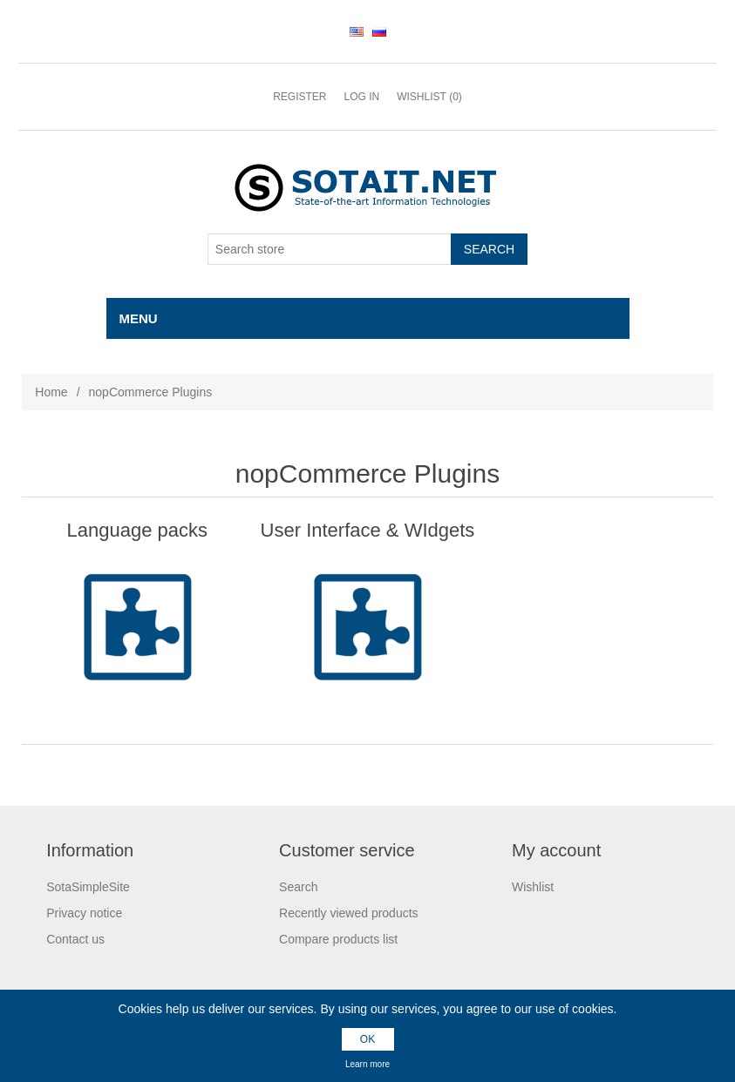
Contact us (75, 939)
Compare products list (338, 939)
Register (299, 97)
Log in (361, 97)
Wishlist (533, 887)
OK (367, 1039)
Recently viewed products (349, 913)
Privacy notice (84, 913)
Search (298, 887)
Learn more (367, 1064)
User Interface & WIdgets (368, 530)
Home (51, 392)
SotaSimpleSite (88, 887)
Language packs (137, 530)
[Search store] (330, 249)
